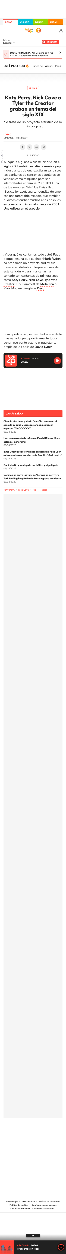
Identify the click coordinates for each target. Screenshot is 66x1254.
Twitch (47, 1130)
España (7, 42)
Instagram (12, 1130)
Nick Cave (23, 489)
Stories (54, 1130)
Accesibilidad (28, 1201)
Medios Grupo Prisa (33, 1229)
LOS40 (8, 22)
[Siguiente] (60, 66)
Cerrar (60, 52)
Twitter (29, 147)
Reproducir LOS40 (57, 360)
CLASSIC (24, 22)
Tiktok (19, 1130)
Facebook (22, 147)
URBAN (54, 22)
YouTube (26, 1130)
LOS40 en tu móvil (21, 1208)
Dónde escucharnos (44, 1208)
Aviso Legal (12, 1201)
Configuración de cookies (44, 1205)
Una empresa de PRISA (33, 1220)
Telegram (43, 147)
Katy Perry (9, 489)
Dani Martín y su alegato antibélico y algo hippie (31, 465)
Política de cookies (19, 1205)
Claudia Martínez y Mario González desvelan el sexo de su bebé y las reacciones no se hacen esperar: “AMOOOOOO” (30, 425)
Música (33, 88)
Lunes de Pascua (42, 66)
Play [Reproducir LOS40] (61, 1247)
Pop (34, 489)
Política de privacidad (49, 1201)
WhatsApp (36, 147)
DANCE (39, 22)
